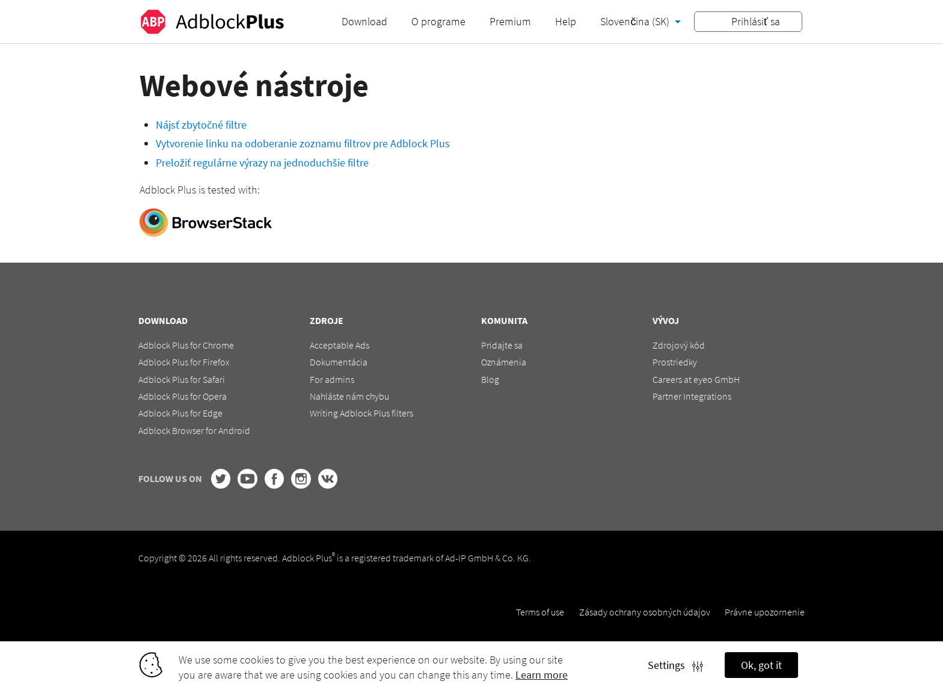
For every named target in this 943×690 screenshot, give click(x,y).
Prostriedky (675, 362)
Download (364, 21)
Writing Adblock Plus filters (361, 413)
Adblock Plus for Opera (182, 396)
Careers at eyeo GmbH (696, 379)
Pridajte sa (502, 345)
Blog (490, 379)
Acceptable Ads (339, 345)
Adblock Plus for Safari (181, 379)
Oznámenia (503, 362)
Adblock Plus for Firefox (184, 362)
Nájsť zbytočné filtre (201, 125)
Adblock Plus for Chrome (186, 345)
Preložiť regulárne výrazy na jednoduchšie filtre (262, 162)
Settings (675, 665)
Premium (510, 21)
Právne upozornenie (765, 612)
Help (565, 21)
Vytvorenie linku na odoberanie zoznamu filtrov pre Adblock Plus (303, 143)
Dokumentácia (338, 362)
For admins (332, 379)
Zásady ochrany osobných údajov (644, 612)
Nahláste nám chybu (349, 396)
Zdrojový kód (679, 345)
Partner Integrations (692, 396)
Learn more (541, 675)
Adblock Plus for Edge (180, 413)
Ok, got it (761, 665)
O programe (438, 21)
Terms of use (540, 612)
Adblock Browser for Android (194, 430)
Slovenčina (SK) (636, 21)
